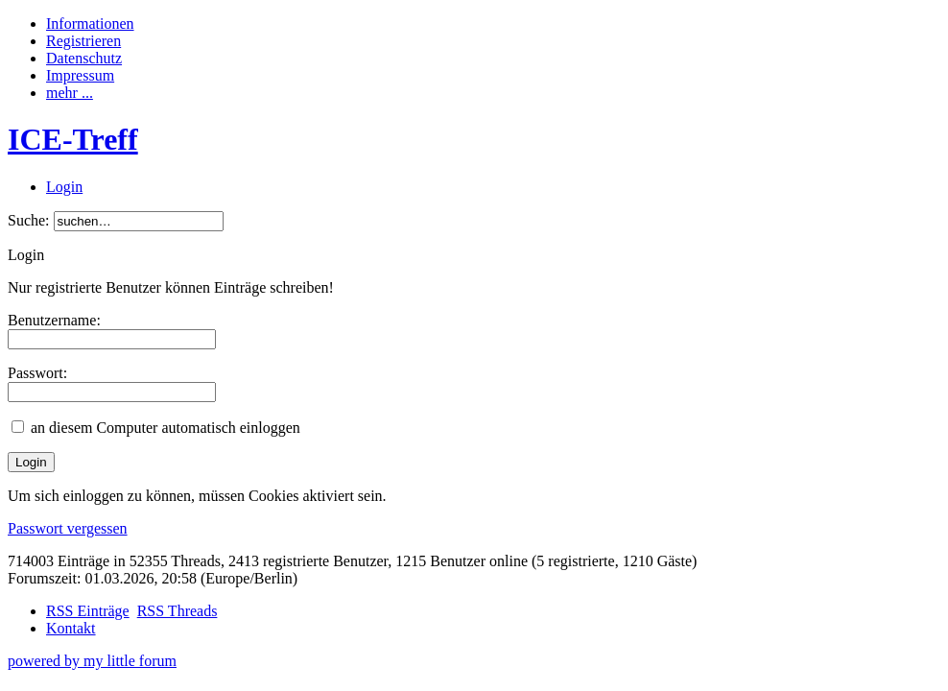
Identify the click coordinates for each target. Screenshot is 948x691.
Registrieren (83, 41)
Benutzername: (54, 320)
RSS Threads (177, 611)
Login (64, 187)
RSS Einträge (88, 611)
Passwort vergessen (68, 528)
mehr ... (69, 92)
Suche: (29, 220)
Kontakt (71, 628)
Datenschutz (84, 58)
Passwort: (37, 373)
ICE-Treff (73, 139)
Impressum (80, 75)
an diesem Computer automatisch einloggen (165, 427)
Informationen (90, 23)
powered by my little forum (92, 661)
